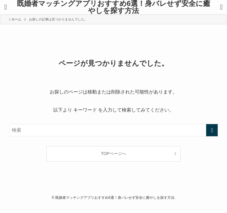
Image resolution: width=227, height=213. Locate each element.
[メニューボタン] (5, 7)
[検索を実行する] (212, 130)
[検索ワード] (113, 130)
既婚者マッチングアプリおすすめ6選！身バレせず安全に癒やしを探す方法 (113, 7)
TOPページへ (113, 153)
